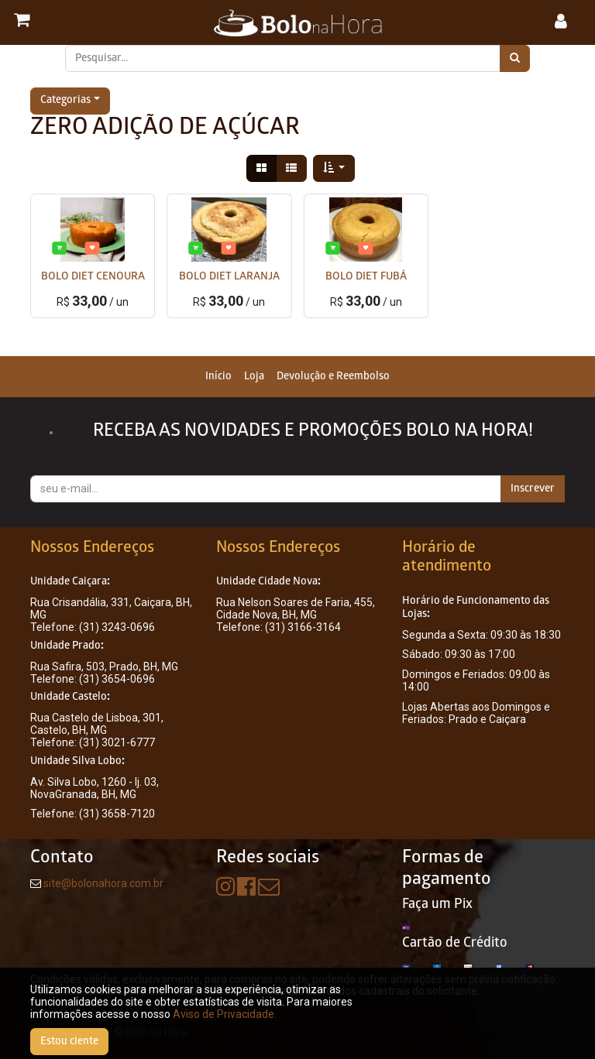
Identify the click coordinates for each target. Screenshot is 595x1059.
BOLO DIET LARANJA (229, 277)
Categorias (65, 101)
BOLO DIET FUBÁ (366, 277)
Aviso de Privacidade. (225, 1014)
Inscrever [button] (533, 489)
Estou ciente (69, 1041)
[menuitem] (218, 376)
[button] (334, 168)
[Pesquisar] (515, 58)
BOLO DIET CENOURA (93, 277)
